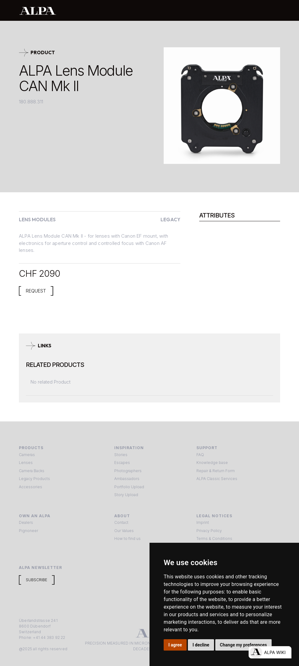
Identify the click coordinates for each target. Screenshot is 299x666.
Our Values (124, 530)
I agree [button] (175, 644)
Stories (120, 454)
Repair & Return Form (215, 470)
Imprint (202, 522)
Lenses (26, 462)
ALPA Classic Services (216, 478)
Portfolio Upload (129, 486)
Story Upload (126, 494)
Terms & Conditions (214, 538)
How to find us (127, 538)
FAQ (200, 454)
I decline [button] (201, 644)
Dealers (26, 522)
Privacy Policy (209, 530)
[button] (273, 10)
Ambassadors (126, 478)
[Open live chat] (269, 652)
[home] (129, 10)
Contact (121, 522)
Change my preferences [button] (243, 644)
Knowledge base (212, 462)
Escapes (122, 462)
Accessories (30, 486)
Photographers (128, 470)
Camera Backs (31, 470)
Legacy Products (34, 478)
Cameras (27, 454)
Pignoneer (28, 530)
